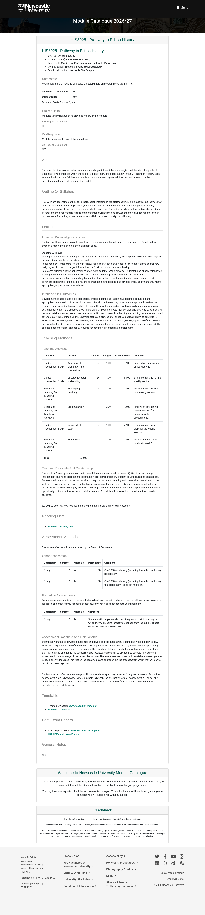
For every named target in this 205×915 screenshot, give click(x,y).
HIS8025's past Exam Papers (63, 734)
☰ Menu (182, 7)
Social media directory (172, 873)
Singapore (26, 886)
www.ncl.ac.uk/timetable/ (83, 706)
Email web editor (175, 879)
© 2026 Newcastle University (169, 885)
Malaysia (36, 883)
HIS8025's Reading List (60, 526)
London (25, 883)
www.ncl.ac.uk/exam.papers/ (87, 730)
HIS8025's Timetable (59, 709)
